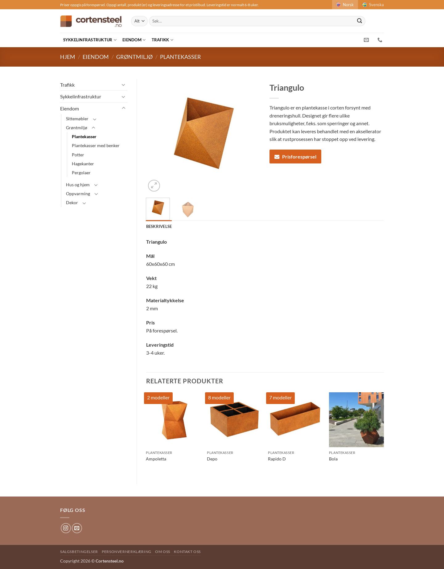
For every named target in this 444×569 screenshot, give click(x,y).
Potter (78, 154)
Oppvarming (78, 193)
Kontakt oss (187, 551)
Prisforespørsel (295, 156)
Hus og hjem (78, 184)
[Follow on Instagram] (66, 528)
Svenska (372, 5)
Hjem (67, 56)
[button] (154, 186)
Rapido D (277, 458)
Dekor (72, 202)
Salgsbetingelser (79, 551)
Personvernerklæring (126, 551)
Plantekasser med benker (96, 145)
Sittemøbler (77, 118)
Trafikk (162, 40)
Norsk (344, 5)
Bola (333, 458)
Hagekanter (83, 163)
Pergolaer (81, 172)
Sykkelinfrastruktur (90, 40)
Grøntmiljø (134, 56)
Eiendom (134, 40)
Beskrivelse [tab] (159, 226)
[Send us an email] (77, 528)
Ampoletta (156, 458)
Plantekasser (180, 56)
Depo (212, 458)
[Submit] (359, 21)
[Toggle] (123, 84)
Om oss (162, 551)
